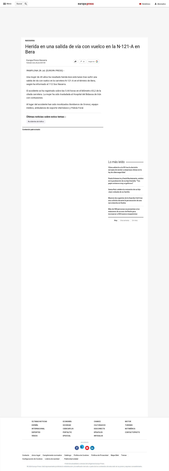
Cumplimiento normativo (52, 455)
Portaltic (67, 432)
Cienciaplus (68, 428)
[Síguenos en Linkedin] (92, 448)
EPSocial (67, 436)
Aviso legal (36, 455)
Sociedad (67, 425)
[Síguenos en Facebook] (76, 448)
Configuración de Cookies (32, 459)
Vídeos (35, 436)
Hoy (115, 220)
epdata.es (98, 432)
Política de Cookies (81, 455)
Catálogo (67, 455)
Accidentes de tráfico (36, 121)
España (35, 425)
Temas (124, 455)
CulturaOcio (100, 425)
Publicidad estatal (71, 459)
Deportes (36, 432)
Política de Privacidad (99, 455)
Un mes (135, 220)
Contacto (25, 455)
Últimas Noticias (39, 421)
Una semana (124, 220)
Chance (97, 421)
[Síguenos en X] (82, 448)
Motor (128, 421)
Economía (67, 421)
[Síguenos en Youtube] (87, 448)
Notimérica (130, 428)
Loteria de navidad (52, 459)
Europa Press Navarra (36, 60)
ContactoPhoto (132, 432)
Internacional (38, 428)
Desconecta (99, 428)
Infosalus (98, 436)
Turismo (129, 425)
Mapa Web (115, 455)
